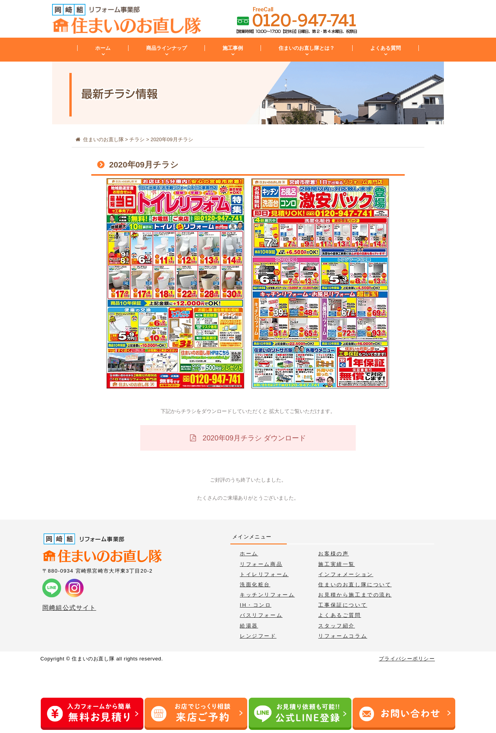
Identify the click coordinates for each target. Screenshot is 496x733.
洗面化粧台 (255, 584)
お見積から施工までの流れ (354, 595)
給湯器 (249, 626)
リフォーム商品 (261, 564)
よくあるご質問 (339, 615)
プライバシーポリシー (407, 659)
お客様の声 (333, 554)
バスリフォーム (261, 615)
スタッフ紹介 (336, 626)
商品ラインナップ (166, 48)
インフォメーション (345, 574)
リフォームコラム (342, 636)
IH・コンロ (256, 605)
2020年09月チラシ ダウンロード (253, 438)
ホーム (102, 48)
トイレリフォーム (264, 574)
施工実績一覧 (336, 564)
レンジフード (258, 636)
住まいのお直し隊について (354, 584)
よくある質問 (385, 48)
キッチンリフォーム (267, 595)
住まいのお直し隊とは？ (307, 48)
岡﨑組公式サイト (69, 607)
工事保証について (342, 605)
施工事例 (233, 48)
